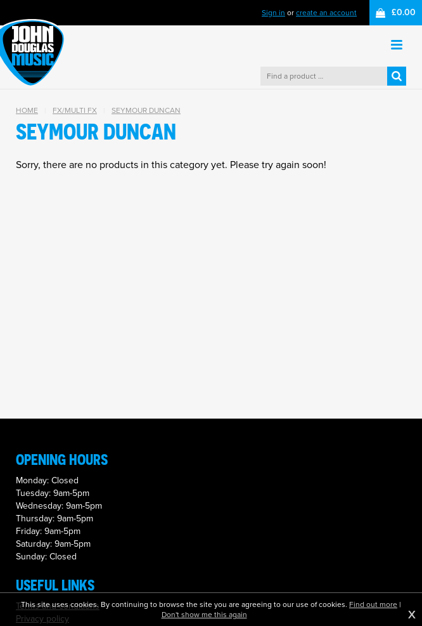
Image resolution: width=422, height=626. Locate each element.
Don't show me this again (204, 615)
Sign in (273, 12)
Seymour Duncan (146, 110)
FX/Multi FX (75, 110)
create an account (326, 12)
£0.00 (404, 12)
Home (27, 110)
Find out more (373, 604)
